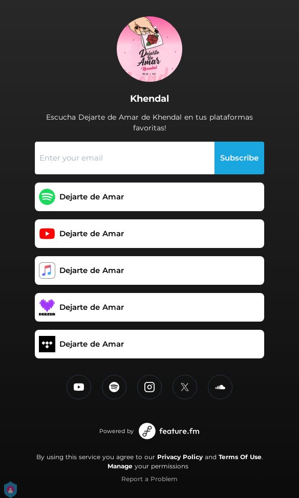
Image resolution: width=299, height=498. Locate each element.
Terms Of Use (240, 457)
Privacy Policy (180, 457)
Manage (120, 466)
